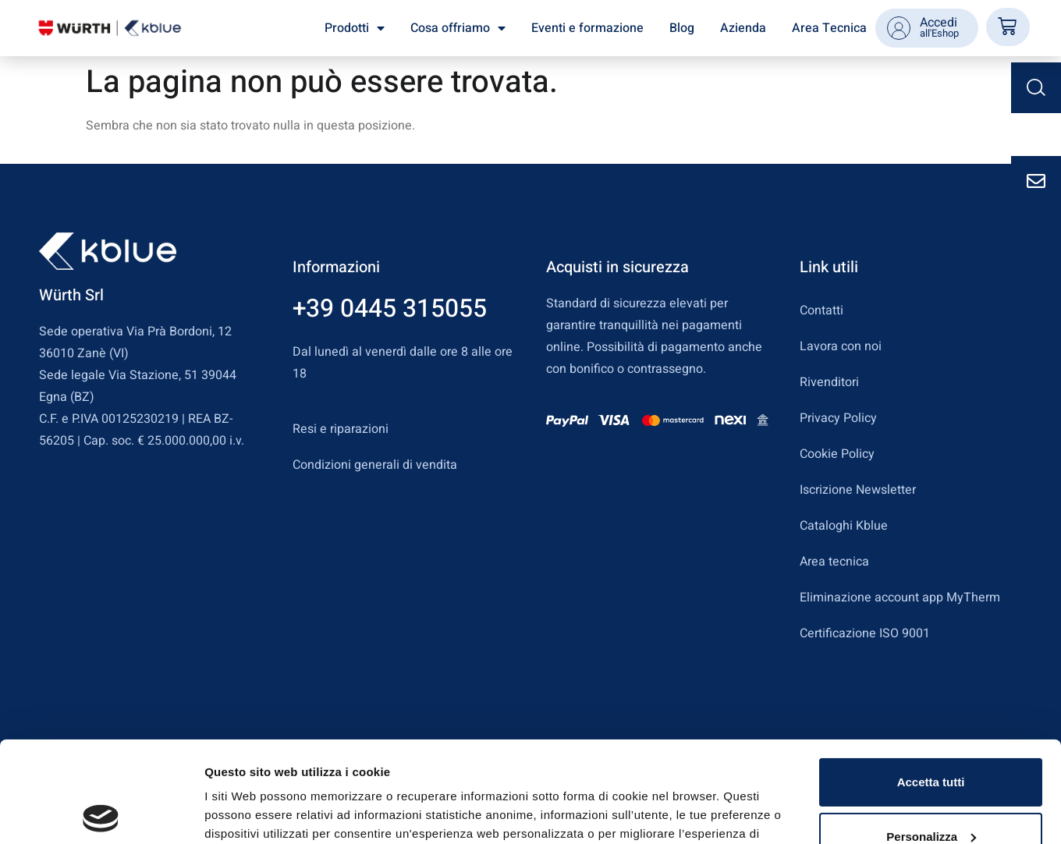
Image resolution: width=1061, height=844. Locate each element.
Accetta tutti (931, 681)
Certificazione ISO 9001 (865, 633)
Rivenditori (829, 382)
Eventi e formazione (587, 28)
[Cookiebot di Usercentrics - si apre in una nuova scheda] (101, 813)
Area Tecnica (829, 28)
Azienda (743, 28)
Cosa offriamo (458, 28)
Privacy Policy (838, 418)
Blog (681, 28)
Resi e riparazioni (341, 429)
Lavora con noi (841, 346)
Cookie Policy (837, 454)
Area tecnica (834, 561)
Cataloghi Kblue (844, 525)
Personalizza (931, 735)
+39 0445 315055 (390, 308)
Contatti (821, 310)
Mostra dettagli (246, 813)
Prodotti (355, 28)
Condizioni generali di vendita (375, 465)
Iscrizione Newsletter (858, 490)
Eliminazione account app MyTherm (900, 597)
